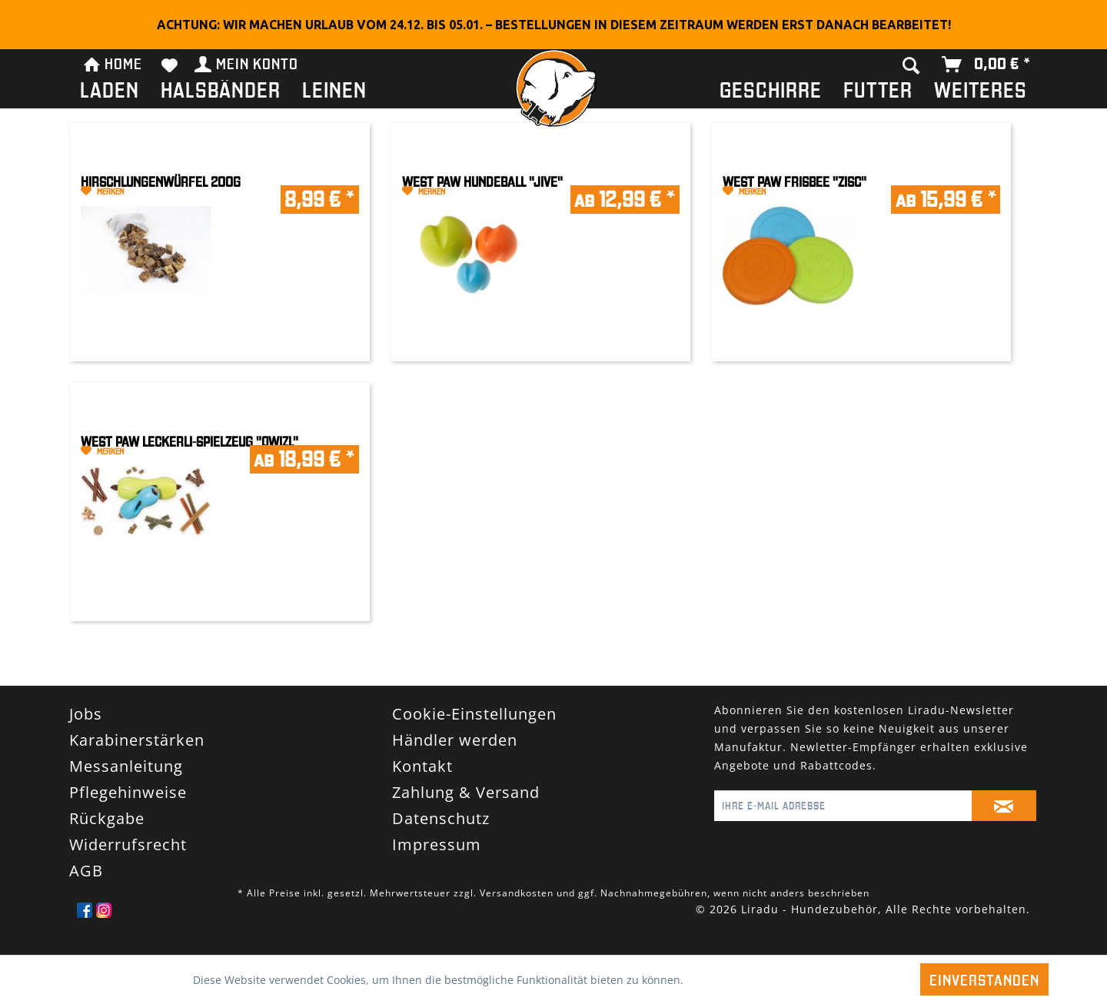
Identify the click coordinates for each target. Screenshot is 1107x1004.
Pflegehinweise (128, 792)
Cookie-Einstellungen (474, 713)
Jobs (85, 713)
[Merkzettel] (170, 64)
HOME (112, 62)
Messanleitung (126, 766)
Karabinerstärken (136, 740)
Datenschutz (441, 818)
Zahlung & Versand (466, 792)
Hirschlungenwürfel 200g (161, 182)
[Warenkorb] (987, 64)
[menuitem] (109, 92)
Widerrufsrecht (128, 844)
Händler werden (454, 740)
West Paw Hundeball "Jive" (482, 182)
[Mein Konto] (247, 64)
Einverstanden (984, 979)
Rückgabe (107, 818)
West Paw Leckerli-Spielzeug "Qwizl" (189, 442)
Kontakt (422, 766)
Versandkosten (517, 892)
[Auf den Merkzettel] (150, 191)
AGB (86, 870)
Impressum (436, 844)
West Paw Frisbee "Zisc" (794, 182)
